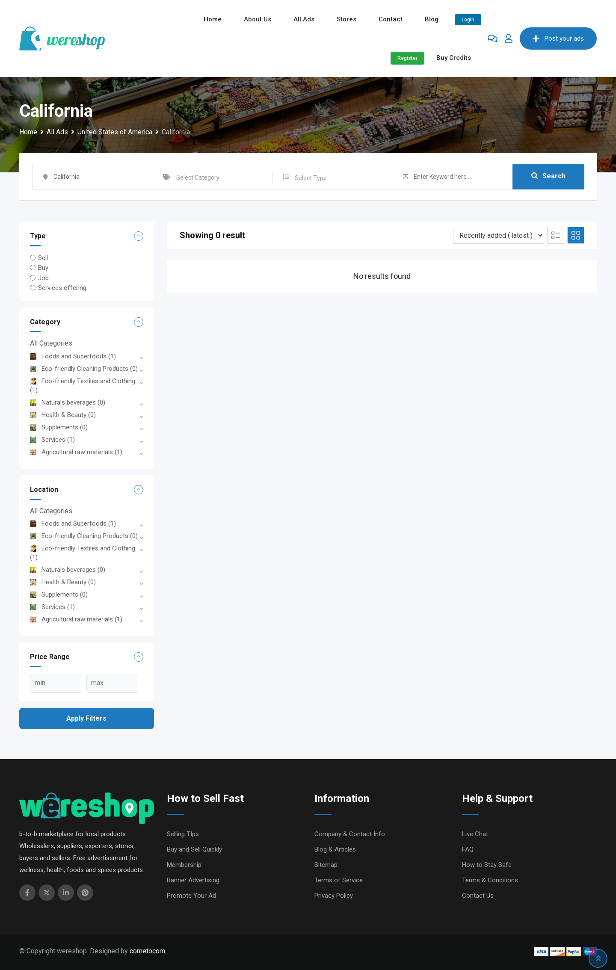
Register (407, 58)
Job (43, 277)
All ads (303, 19)
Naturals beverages (67, 402)
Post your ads (558, 38)
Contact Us (478, 895)
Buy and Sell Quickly (194, 849)
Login (468, 20)
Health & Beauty (63, 415)
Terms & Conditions (490, 880)
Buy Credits (453, 58)
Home (213, 19)
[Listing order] (498, 235)
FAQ (468, 849)
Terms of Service (338, 880)
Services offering (62, 288)
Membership (184, 865)
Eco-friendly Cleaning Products (84, 369)
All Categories (51, 343)
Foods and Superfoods (73, 356)
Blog (431, 19)
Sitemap (326, 865)
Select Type (311, 177)
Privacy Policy (333, 895)
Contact (391, 19)
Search (548, 176)
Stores (346, 19)
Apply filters (86, 718)
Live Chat (475, 834)
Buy (43, 268)
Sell (43, 258)
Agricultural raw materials (76, 452)
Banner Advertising (193, 880)
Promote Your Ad (191, 895)
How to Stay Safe (487, 865)
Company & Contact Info (349, 834)
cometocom (147, 951)
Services (52, 440)
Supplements (59, 427)
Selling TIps (183, 834)
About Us (257, 19)
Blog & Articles (335, 849)
